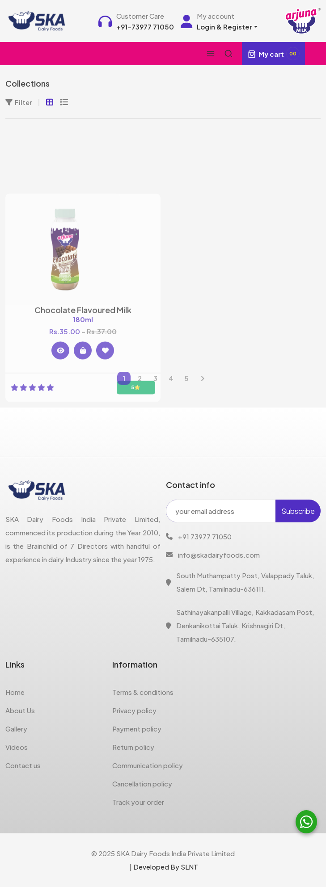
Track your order (138, 802)
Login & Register (224, 26)
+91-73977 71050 (145, 26)
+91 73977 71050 (205, 536)
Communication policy (147, 765)
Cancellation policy (142, 783)
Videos (16, 747)
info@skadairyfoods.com (219, 555)
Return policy (133, 747)
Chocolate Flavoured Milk (82, 446)
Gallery (16, 728)
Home (15, 692)
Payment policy (136, 728)
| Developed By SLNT (163, 866)
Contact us (23, 765)
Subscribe (298, 511)
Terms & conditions (143, 692)
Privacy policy (134, 710)
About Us (20, 710)
